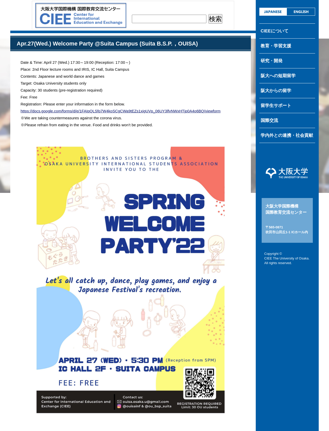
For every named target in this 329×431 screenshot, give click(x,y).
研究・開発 (271, 60)
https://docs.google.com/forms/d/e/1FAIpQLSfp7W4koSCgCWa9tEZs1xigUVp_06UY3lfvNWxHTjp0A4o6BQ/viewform (121, 111)
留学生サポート (276, 105)
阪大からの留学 (276, 90)
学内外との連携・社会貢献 (287, 135)
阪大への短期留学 (278, 75)
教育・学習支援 (276, 45)
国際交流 (269, 120)
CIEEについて (274, 31)
